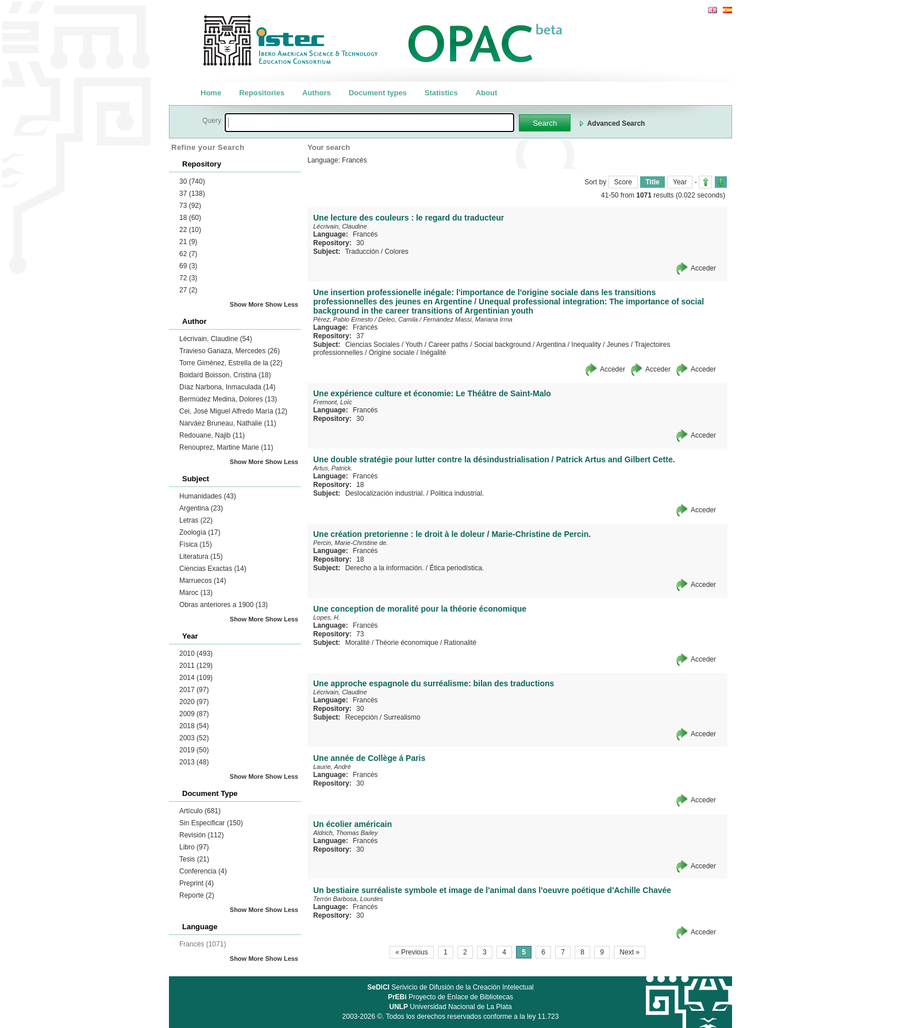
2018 (194, 726)
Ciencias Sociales (372, 345)
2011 (196, 666)
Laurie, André (332, 766)
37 (192, 194)
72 (188, 278)
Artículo (200, 811)
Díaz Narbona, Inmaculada (227, 387)
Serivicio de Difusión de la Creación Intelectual (450, 987)
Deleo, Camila (398, 319)
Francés (365, 234)
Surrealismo (401, 717)
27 (188, 290)
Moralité (357, 643)
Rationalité (460, 643)
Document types (378, 92)
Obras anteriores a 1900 (223, 605)
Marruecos (202, 581)
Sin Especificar (211, 823)
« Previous (411, 952)
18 (190, 218)
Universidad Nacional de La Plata (450, 1007)
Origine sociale (391, 353)
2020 (194, 702)
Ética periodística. (456, 568)
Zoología (199, 532)
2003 (194, 738)
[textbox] (369, 122)
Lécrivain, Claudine (215, 339)
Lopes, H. (326, 617)
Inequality (585, 345)
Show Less (281, 304)
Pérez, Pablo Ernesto (343, 319)
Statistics (441, 92)
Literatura (200, 556)
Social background (502, 345)
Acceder (703, 268)
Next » (629, 952)
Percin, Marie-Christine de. (350, 542)
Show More (247, 304)
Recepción (361, 717)
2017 (194, 690)
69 (188, 266)
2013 (194, 762)
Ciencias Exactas (213, 569)
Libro (194, 847)
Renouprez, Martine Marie (226, 447)
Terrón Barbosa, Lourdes (348, 898)
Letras (196, 520)
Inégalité (433, 353)
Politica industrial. (457, 493)
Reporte (196, 895)
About (487, 92)
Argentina (201, 508)
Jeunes (618, 345)
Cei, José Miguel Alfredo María (233, 411)
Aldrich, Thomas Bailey (345, 832)
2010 (196, 654)
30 (192, 181)
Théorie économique (406, 643)
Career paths (448, 345)
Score (623, 182)
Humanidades (207, 496)
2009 (194, 714)
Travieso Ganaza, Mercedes (229, 351)
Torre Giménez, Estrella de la (230, 363)
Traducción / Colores (376, 252)
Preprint (196, 883)
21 (188, 242)
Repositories (261, 92)
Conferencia (203, 871)
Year (680, 182)
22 (190, 230)
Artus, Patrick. (332, 468)
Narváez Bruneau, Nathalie (227, 423)
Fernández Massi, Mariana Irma (467, 319)
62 (188, 254)
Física (195, 544)
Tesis (194, 859)
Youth (413, 345)
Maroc (196, 593)
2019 (194, 750)
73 (190, 206)
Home (211, 92)
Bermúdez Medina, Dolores (228, 399)
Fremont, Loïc (332, 402)
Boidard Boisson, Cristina (225, 375)
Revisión (201, 835)
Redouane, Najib (212, 435)
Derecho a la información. (384, 568)
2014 (196, 678)
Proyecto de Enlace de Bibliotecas (450, 997)
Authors (316, 92)
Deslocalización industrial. (385, 493)
